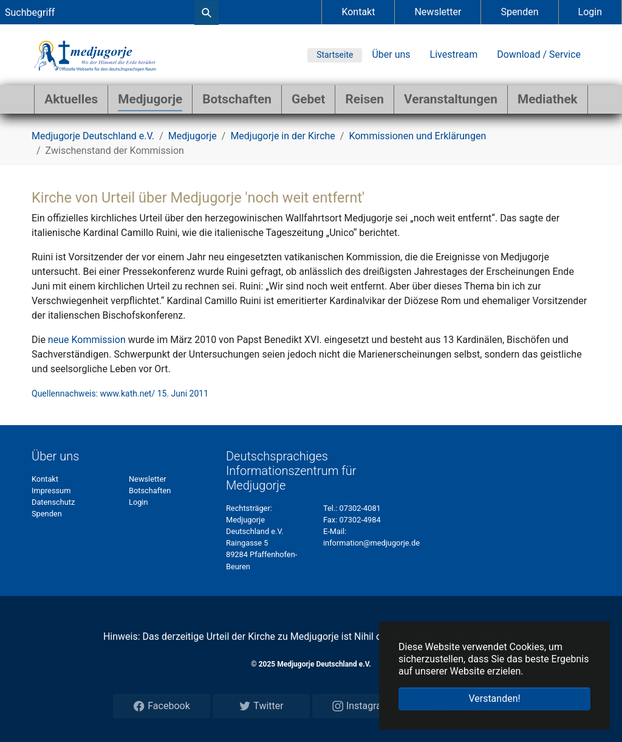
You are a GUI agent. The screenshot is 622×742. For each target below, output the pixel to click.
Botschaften (150, 490)
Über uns (391, 54)
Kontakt (358, 12)
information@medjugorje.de (371, 542)
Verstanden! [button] (494, 698)
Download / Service (539, 54)
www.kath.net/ (128, 393)
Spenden (519, 12)
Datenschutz (53, 502)
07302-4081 (360, 508)
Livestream (454, 54)
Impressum (51, 490)
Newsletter (437, 12)
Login (590, 12)
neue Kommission (87, 339)
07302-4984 (359, 519)
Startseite (334, 55)
